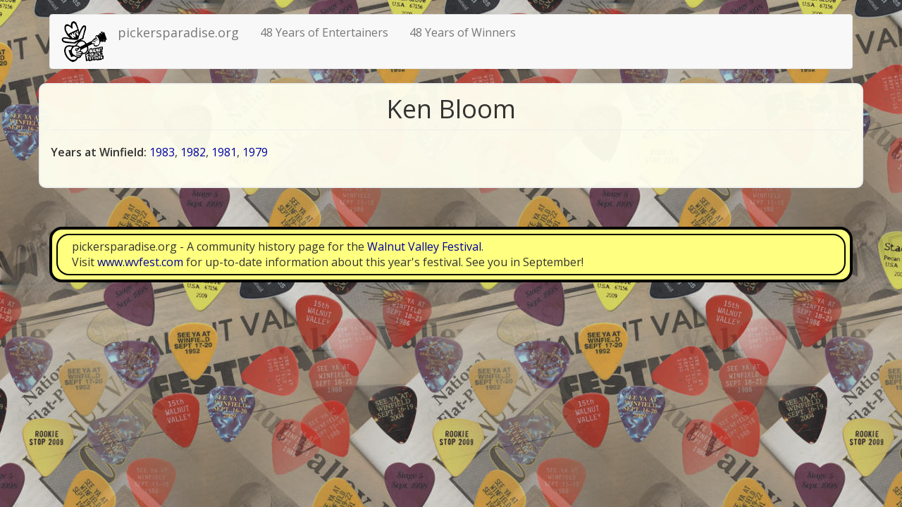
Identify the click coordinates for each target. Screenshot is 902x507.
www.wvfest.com (140, 262)
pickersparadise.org (178, 32)
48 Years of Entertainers (324, 32)
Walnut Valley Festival (424, 246)
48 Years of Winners (462, 32)
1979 (255, 152)
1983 (162, 152)
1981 (224, 152)
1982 (193, 152)
